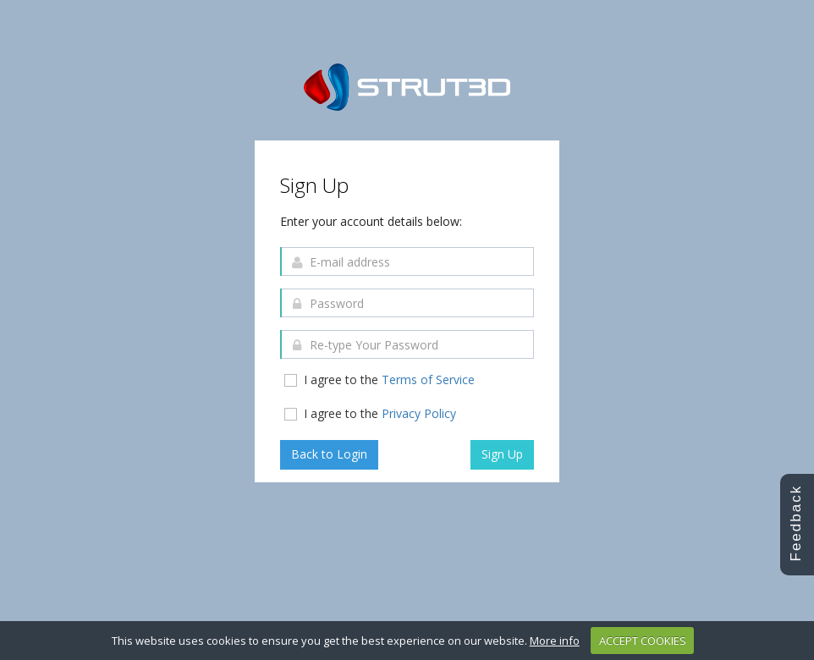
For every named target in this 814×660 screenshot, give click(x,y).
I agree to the (379, 379)
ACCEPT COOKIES (642, 640)
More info (555, 640)
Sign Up (502, 454)
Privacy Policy (419, 413)
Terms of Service (428, 379)
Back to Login (329, 454)
